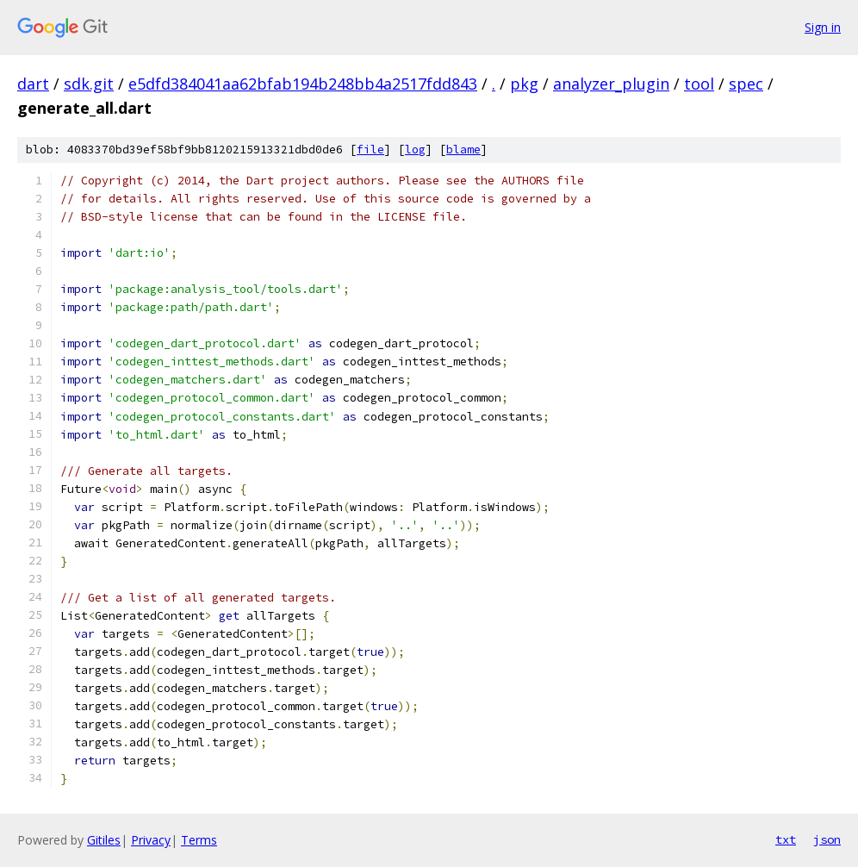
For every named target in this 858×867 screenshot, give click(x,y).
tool (699, 83)
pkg (524, 83)
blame (463, 149)
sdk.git (89, 83)
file (370, 149)
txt (785, 839)
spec (746, 83)
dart (33, 83)
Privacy (151, 840)
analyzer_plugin (611, 83)
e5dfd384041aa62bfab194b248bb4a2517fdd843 (302, 83)
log (415, 149)
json (827, 839)
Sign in (823, 27)
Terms (199, 840)
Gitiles (104, 840)
